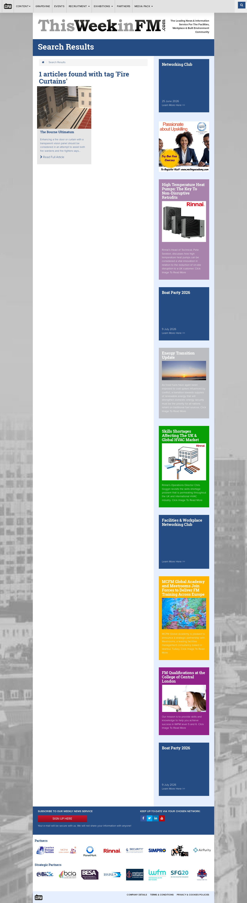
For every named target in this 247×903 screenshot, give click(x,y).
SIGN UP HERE (62, 819)
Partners (123, 6)
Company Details (137, 895)
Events (59, 6)
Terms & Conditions (162, 895)
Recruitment (79, 6)
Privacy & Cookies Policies (193, 895)
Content (23, 6)
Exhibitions (103, 6)
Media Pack (143, 6)
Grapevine (43, 6)
